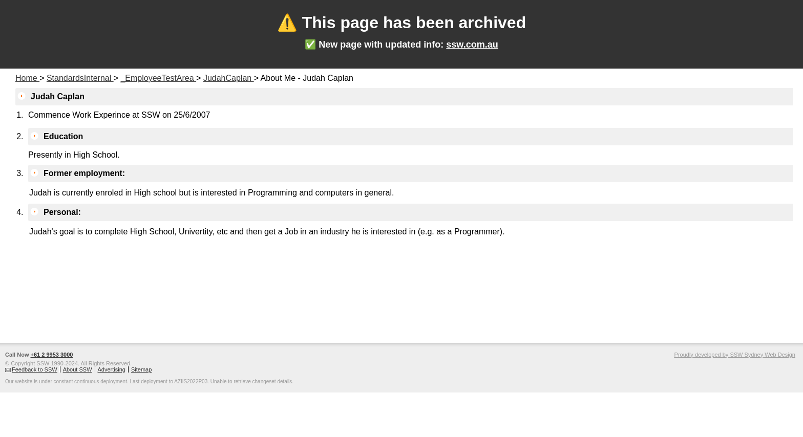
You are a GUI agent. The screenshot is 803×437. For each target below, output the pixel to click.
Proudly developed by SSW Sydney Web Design (734, 355)
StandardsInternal (80, 78)
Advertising (111, 369)
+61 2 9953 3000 (52, 355)
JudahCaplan (228, 78)
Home (27, 78)
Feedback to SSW (34, 369)
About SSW (77, 369)
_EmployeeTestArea (158, 78)
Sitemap (141, 369)
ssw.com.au (472, 44)
